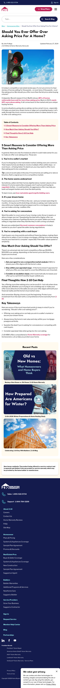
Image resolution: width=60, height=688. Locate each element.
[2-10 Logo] (5, 10)
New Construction (10, 565)
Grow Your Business (11, 603)
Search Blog (49, 19)
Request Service (9, 619)
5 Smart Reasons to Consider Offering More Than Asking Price (30, 126)
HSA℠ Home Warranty (14, 654)
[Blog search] (22, 19)
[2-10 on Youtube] (15, 640)
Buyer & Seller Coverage (12, 558)
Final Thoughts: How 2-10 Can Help (19, 133)
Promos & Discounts (11, 549)
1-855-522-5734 (12, 2)
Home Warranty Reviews (13, 520)
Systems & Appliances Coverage (16, 542)
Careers (6, 512)
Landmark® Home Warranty (15, 657)
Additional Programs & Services (15, 587)
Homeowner (8, 535)
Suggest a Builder (10, 595)
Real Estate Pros (9, 555)
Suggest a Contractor (11, 607)
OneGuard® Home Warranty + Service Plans (20, 661)
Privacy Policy (51, 684)
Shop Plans (45, 9)
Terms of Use (11, 674)
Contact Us (7, 516)
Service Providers (10, 600)
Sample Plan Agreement (12, 545)
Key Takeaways (11, 137)
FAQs (5, 524)
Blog (5, 630)
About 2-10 (7, 509)
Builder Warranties (10, 583)
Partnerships (8, 635)
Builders (6, 580)
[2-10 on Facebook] (9, 640)
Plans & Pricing (9, 538)
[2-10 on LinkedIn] (3, 640)
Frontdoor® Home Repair (14, 648)
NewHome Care (9, 591)
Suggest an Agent (10, 573)
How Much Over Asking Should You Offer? (22, 129)
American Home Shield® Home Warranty (19, 651)
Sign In (56, 2)
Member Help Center (11, 625)
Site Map (6, 528)
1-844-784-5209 (22, 502)
